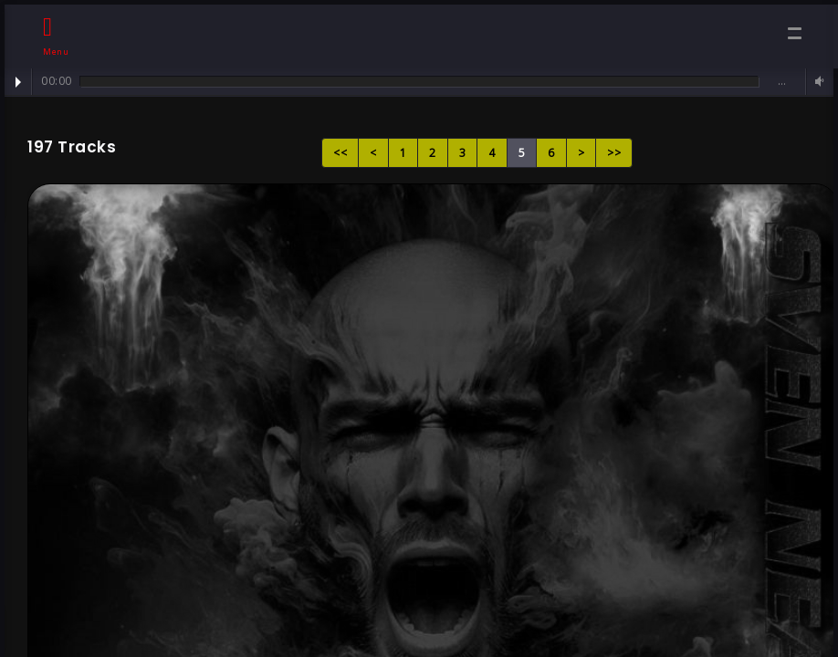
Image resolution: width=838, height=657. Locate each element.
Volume (817, 81)
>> (614, 153)
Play (18, 82)
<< (340, 153)
